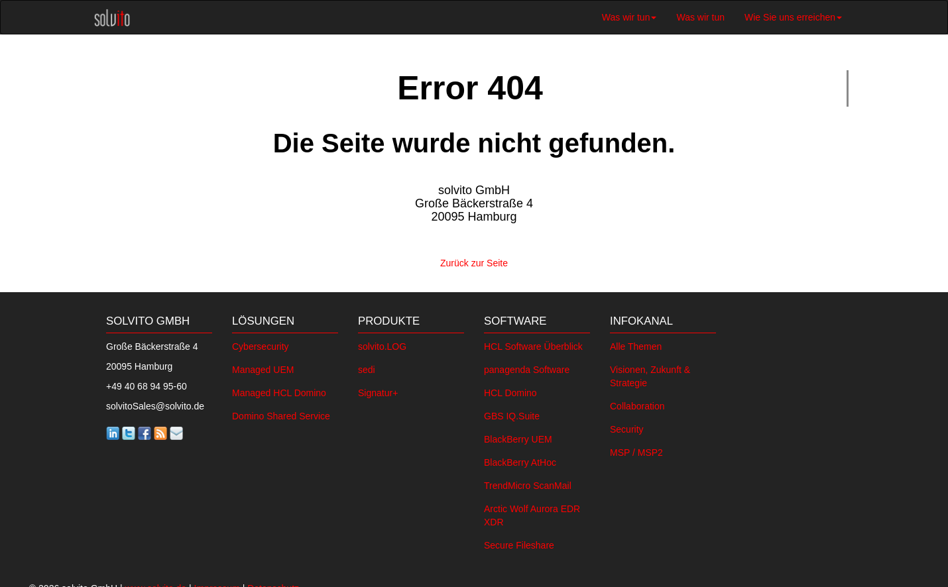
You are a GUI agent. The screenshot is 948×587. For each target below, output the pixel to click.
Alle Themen (636, 344)
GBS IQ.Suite (512, 413)
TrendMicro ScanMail (527, 483)
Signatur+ (378, 390)
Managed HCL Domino (279, 390)
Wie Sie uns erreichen (793, 17)
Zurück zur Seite (474, 261)
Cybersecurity (260, 344)
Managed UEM (263, 367)
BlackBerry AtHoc (520, 459)
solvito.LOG (382, 344)
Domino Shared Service (281, 413)
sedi (366, 367)
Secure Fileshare (519, 542)
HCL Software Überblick (533, 344)
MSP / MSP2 (636, 450)
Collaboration (637, 403)
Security (627, 426)
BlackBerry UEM (518, 436)
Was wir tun (629, 17)
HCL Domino (510, 390)
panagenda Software (526, 367)
